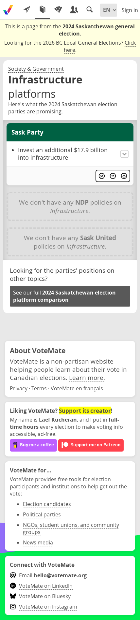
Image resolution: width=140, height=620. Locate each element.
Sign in (130, 10)
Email (48, 575)
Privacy (18, 388)
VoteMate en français (77, 388)
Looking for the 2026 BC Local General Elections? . (70, 46)
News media (38, 542)
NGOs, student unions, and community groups (71, 528)
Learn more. (87, 377)
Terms (39, 388)
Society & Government (36, 68)
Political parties (42, 514)
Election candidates (47, 504)
